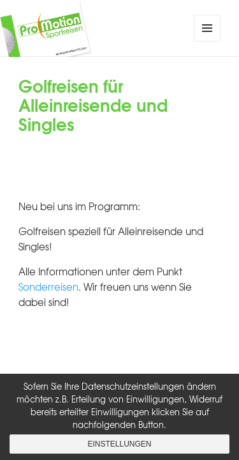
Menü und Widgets (207, 41)
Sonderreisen (48, 287)
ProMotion (100, 28)
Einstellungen (119, 444)
